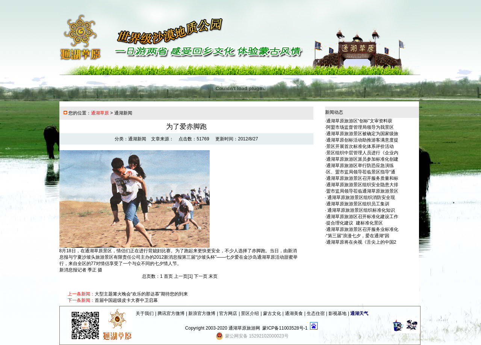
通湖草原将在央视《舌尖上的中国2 (361, 242)
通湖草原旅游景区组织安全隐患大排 (362, 184)
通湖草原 (100, 113)
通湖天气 (359, 313)
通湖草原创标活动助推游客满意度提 (362, 140)
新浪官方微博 (201, 313)
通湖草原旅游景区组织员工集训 (357, 203)
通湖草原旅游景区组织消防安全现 (360, 197)
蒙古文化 (272, 313)
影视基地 (337, 313)
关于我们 (145, 313)
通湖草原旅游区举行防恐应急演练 (360, 165)
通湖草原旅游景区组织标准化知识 (360, 210)
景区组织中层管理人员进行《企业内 (362, 152)
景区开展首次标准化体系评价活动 (360, 146)
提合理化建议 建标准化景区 (354, 223)
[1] (190, 276)
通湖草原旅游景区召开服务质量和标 (362, 178)
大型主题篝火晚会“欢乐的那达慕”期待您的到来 (141, 294)
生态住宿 (316, 313)
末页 (213, 276)
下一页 (200, 276)
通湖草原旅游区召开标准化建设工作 (362, 216)
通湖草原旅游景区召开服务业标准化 (362, 229)
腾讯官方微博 (171, 313)
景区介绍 (250, 313)
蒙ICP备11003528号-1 (284, 328)
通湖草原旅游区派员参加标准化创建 (362, 159)
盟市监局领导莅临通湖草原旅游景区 (362, 191)
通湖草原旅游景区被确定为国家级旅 (362, 133)
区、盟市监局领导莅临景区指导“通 (360, 172)
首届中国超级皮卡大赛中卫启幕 (126, 300)
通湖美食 (294, 313)
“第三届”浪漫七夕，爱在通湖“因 (357, 235)
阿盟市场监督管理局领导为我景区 (360, 127)
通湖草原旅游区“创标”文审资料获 (359, 121)
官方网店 (228, 313)
